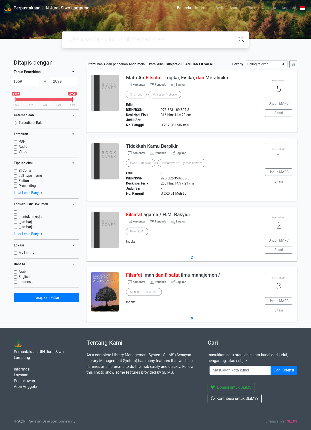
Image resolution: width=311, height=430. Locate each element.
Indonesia (26, 282)
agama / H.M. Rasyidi (158, 214)
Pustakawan (258, 8)
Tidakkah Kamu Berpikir (152, 146)
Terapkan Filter (46, 297)
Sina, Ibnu (136, 94)
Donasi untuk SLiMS (231, 387)
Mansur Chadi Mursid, (144, 292)
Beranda (184, 8)
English (24, 277)
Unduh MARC (279, 103)
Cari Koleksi (284, 370)
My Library (26, 253)
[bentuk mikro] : (30, 217)
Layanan (21, 375)
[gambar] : (26, 227)
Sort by (237, 64)
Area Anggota (284, 8)
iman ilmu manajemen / (173, 275)
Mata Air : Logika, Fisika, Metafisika (177, 78)
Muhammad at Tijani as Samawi (182, 163)
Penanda (160, 84)
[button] (191, 257)
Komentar (136, 85)
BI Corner (26, 170)
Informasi (203, 8)
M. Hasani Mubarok (165, 94)
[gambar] (25, 222)
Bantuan (236, 8)
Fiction (24, 181)
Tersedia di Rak (30, 123)
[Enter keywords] (240, 370)
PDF (22, 141)
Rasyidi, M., (137, 231)
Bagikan (178, 85)
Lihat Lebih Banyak (28, 193)
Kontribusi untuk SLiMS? (234, 398)
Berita (220, 8)
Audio (23, 146)
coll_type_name (30, 176)
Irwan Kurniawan (140, 163)
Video (23, 152)
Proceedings (28, 186)
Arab (22, 272)
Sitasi (278, 113)
